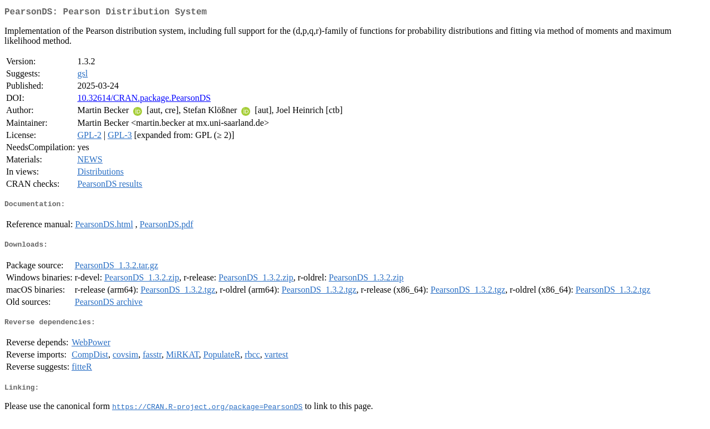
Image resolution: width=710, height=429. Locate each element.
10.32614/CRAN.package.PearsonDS (143, 100)
